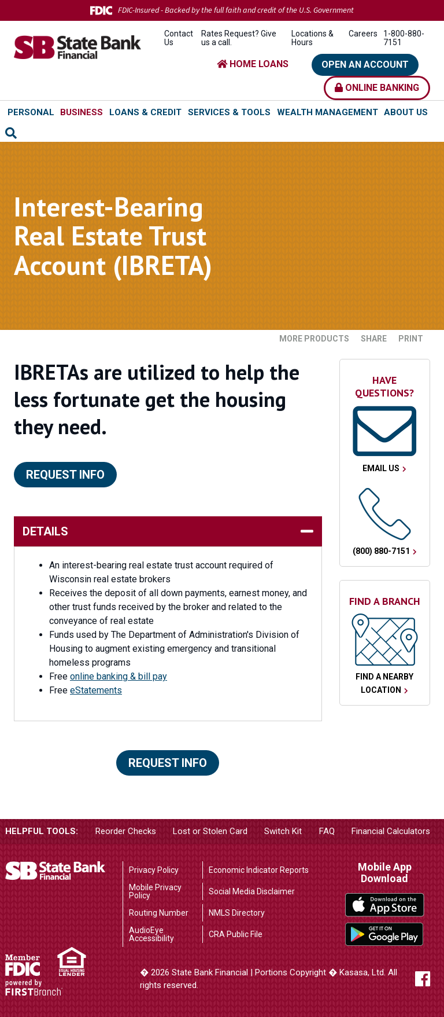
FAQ (327, 831)
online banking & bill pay (118, 676)
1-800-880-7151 (403, 38)
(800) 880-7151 (381, 551)
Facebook (422, 978)
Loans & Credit (145, 112)
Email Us (380, 468)
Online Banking (377, 87)
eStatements (96, 690)
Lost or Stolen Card (210, 831)
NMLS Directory (237, 913)
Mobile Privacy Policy (155, 891)
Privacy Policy (154, 870)
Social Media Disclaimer (252, 891)
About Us (406, 112)
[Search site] (11, 133)
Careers (363, 33)
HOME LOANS (252, 63)
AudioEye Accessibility (151, 934)
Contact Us (178, 38)
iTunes (384, 905)
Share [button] (374, 339)
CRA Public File (235, 934)
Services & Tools (229, 112)
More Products (314, 339)
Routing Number (158, 913)
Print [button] (410, 339)
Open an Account (365, 64)
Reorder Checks (125, 831)
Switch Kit (283, 831)
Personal (31, 112)
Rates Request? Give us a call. (238, 38)
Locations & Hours (312, 38)
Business (81, 112)
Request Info (65, 475)
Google (384, 934)
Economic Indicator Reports (259, 870)
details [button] (45, 531)
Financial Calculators (391, 831)
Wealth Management (327, 112)
